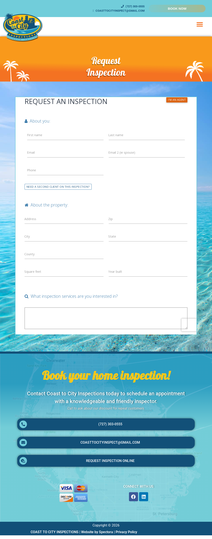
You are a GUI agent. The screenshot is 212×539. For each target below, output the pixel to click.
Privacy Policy (126, 536)
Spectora (106, 536)
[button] (200, 24)
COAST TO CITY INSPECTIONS (55, 536)
